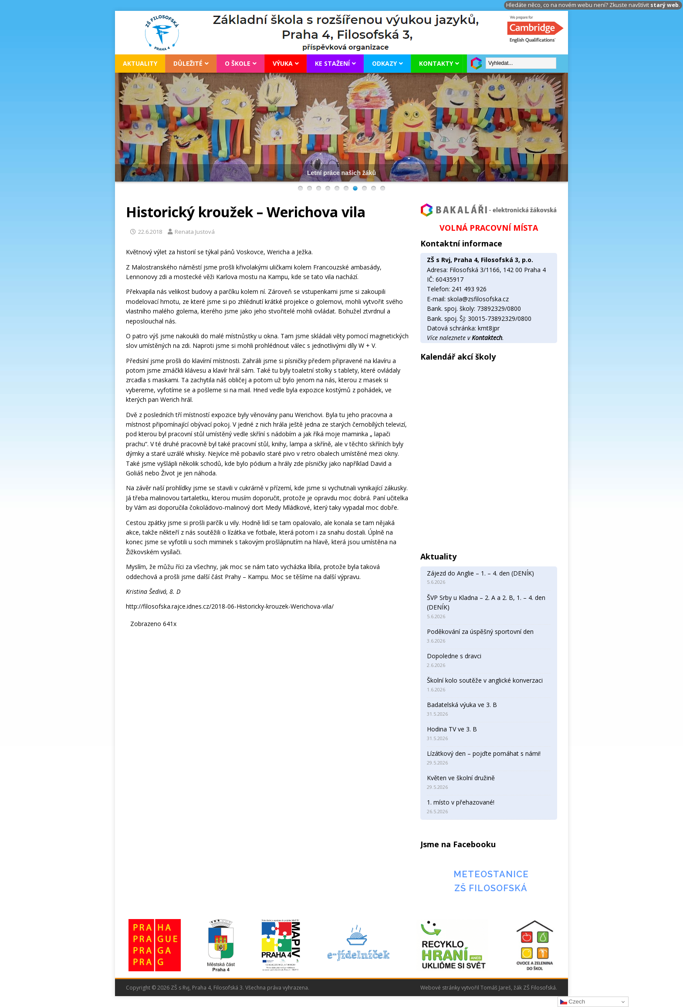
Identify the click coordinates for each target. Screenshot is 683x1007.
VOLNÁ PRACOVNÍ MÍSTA (489, 227)
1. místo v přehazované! (460, 802)
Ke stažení (332, 63)
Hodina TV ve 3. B (452, 729)
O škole (237, 63)
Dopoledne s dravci (454, 656)
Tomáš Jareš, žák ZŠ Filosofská (518, 987)
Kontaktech (487, 337)
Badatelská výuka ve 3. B (462, 705)
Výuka (283, 63)
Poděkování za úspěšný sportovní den (480, 631)
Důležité (188, 63)
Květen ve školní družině (461, 778)
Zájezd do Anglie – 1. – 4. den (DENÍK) (480, 573)
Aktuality (140, 63)
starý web (664, 5)
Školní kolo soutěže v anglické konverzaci (485, 680)
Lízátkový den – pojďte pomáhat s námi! (484, 753)
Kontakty (436, 63)
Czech (572, 1001)
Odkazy (384, 63)
